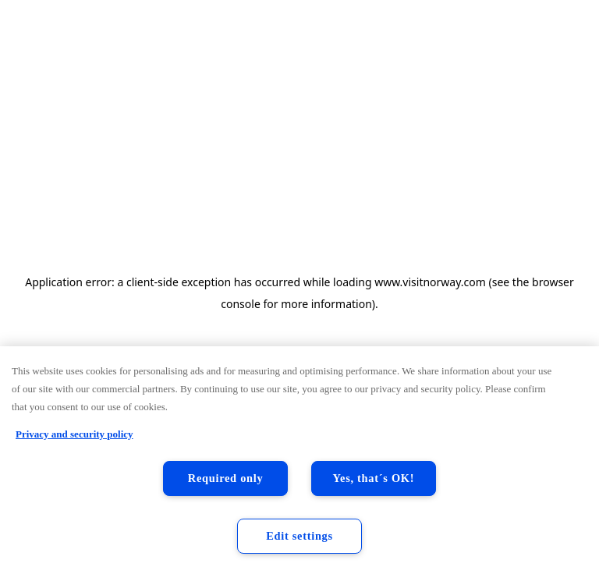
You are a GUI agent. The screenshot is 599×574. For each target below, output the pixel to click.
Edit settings (299, 536)
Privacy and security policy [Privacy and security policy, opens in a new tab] (74, 434)
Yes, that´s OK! (374, 478)
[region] (299, 460)
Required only (226, 478)
